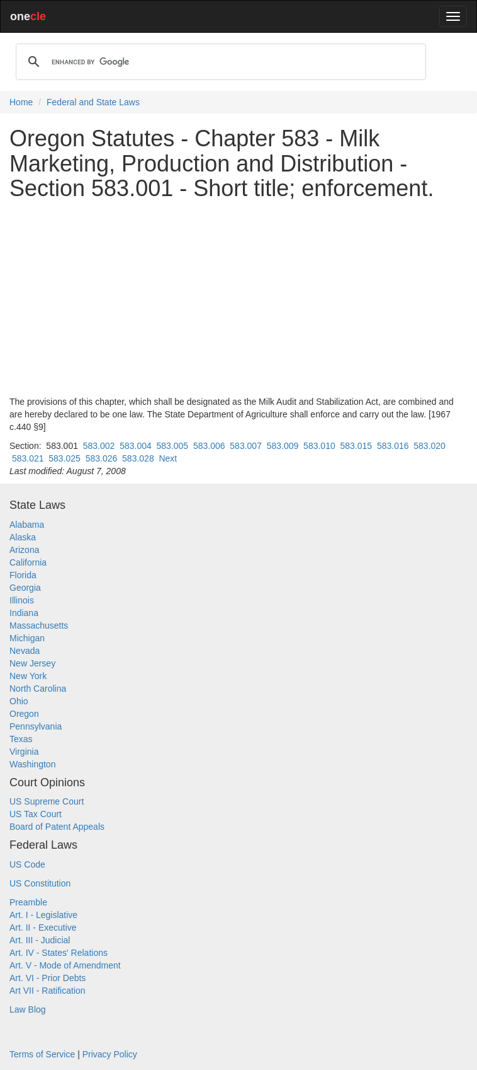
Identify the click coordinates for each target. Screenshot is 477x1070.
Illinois (21, 600)
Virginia (23, 752)
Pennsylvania (35, 726)
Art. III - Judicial (39, 940)
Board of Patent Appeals (56, 827)
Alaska (22, 537)
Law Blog (27, 1009)
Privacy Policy (109, 1054)
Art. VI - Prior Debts (47, 978)
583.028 (138, 458)
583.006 (209, 446)
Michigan (27, 638)
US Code (27, 864)
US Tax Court (35, 814)
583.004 (136, 446)
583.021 (28, 458)
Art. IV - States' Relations (58, 953)
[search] (219, 61)
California (28, 562)
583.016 (393, 446)
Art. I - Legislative (43, 915)
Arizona (24, 550)
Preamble (28, 902)
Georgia (25, 588)
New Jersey (32, 663)
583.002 (99, 446)
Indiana (23, 613)
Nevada (24, 651)
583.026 (102, 458)
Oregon (24, 714)
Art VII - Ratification (47, 991)
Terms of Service (42, 1054)
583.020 (429, 446)
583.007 (246, 446)
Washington (32, 764)
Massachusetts (38, 625)
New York (28, 676)
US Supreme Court (46, 801)
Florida (22, 575)
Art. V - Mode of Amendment (65, 965)
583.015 (356, 446)
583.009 (283, 446)
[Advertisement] (238, 298)
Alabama (26, 525)
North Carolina (37, 688)
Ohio (18, 701)
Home (21, 102)
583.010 (319, 446)
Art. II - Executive (43, 927)
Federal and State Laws (93, 102)
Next (168, 458)
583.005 (173, 446)
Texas (21, 739)
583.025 (64, 458)
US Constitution (39, 883)
